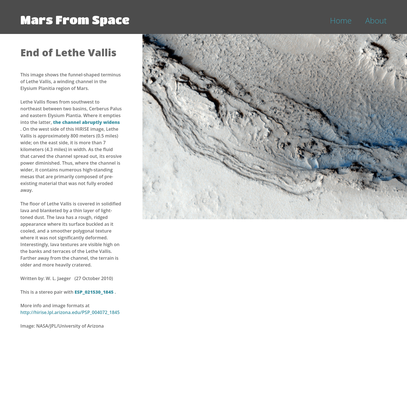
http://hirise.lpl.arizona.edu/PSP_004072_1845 (70, 312)
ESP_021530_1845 (95, 292)
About (376, 20)
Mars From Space (74, 19)
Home (341, 20)
